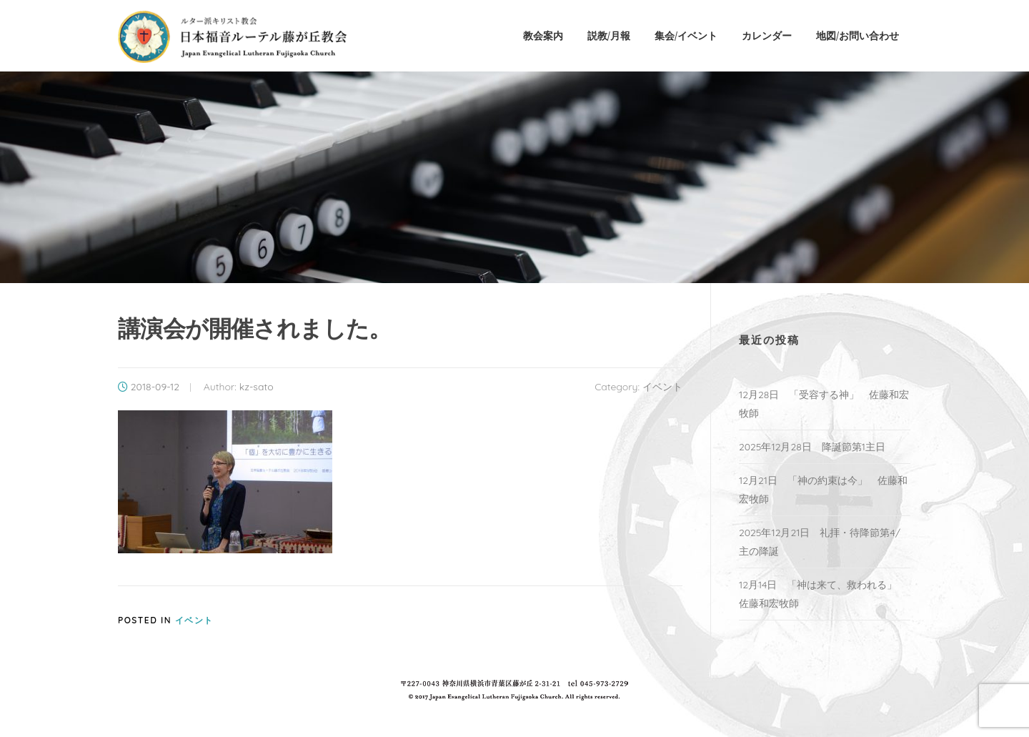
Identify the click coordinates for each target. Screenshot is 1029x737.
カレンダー (767, 35)
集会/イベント (686, 35)
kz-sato (256, 386)
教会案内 (543, 35)
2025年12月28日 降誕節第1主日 (812, 446)
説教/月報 (608, 35)
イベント (662, 386)
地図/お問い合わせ (857, 35)
